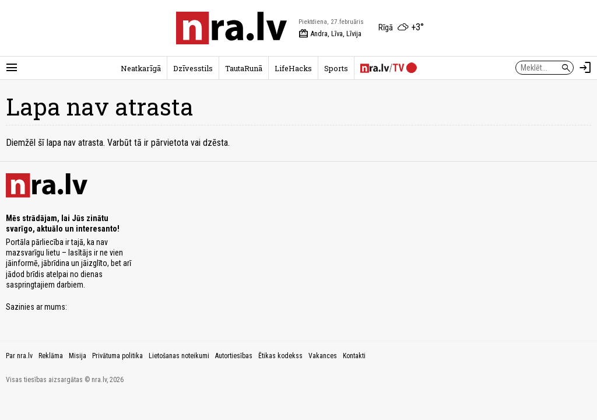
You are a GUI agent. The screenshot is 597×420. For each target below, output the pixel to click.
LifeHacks (293, 68)
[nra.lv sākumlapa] (231, 28)
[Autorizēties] (585, 67)
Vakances (322, 356)
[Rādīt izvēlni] (11, 67)
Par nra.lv (19, 356)
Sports (336, 68)
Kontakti (354, 356)
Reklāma (50, 356)
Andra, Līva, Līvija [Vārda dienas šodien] (329, 34)
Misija (77, 356)
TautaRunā (243, 68)
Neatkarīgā (141, 68)
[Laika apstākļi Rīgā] (401, 28)
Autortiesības (233, 356)
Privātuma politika (117, 356)
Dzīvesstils (193, 68)
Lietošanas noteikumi (179, 356)
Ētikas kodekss (280, 356)
